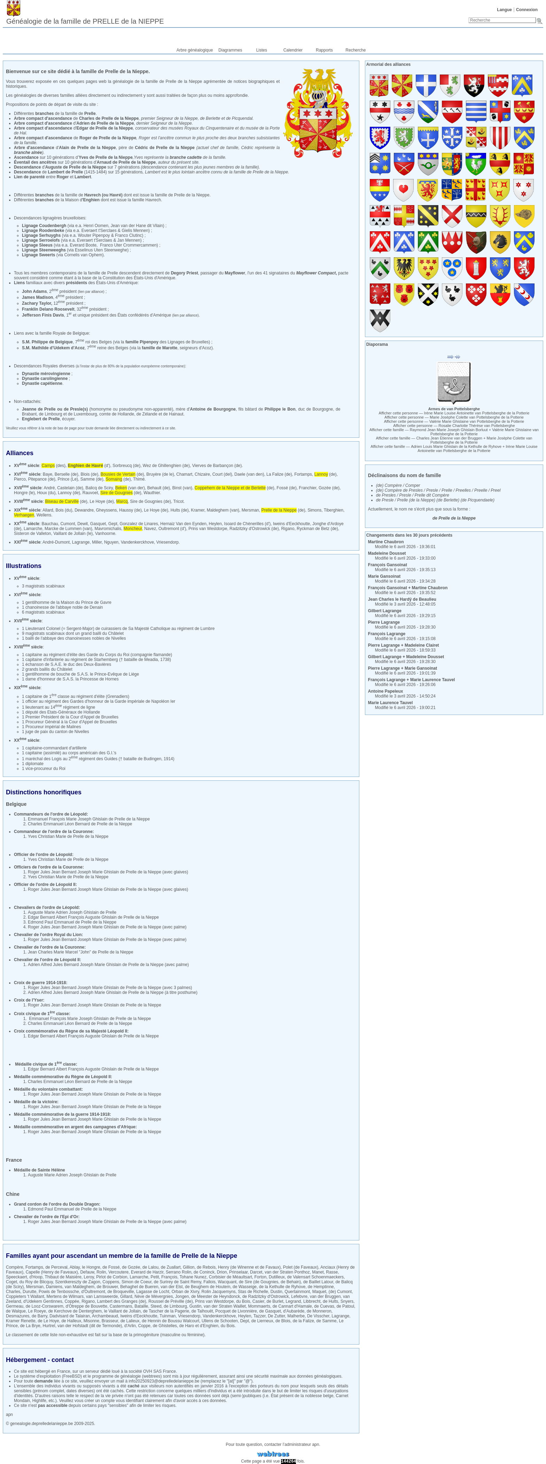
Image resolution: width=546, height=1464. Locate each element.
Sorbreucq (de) (126, 465)
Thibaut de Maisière (63, 1277)
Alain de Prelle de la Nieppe (87, 147)
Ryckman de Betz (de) (317, 528)
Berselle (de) (66, 474)
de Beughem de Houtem (207, 1286)
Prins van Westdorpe (207, 528)
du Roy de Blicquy (36, 1281)
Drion (222, 1272)
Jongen (182, 1296)
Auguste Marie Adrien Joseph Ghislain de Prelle (72, 912)
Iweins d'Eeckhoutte (291, 523)
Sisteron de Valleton (32, 533)
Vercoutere (118, 1272)
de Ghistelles (165, 1325)
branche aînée (28, 152)
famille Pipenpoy (141, 342)
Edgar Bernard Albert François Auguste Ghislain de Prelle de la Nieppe (93, 917)
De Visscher (318, 1316)
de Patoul (345, 1306)
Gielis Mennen (135, 230)
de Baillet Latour (318, 1281)
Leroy (89, 1277)
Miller (97, 542)
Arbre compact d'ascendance (43, 128)
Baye (47, 474)
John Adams (34, 291)
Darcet (256, 1272)
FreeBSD (71, 1376)
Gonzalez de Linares (139, 523)
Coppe (144, 1325)
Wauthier (151, 492)
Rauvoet (90, 492)
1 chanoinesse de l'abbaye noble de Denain (62, 607)
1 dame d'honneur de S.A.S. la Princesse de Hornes (70, 679)
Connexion (527, 9)
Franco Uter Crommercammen (128, 245)
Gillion (188, 1267)
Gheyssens (106, 510)
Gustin (195, 1306)
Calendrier (293, 50)
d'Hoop (35, 1277)
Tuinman (167, 1316)
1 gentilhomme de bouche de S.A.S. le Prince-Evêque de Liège (80, 674)
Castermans (121, 1306)
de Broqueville (121, 1291)
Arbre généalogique (195, 50)
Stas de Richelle (253, 1291)
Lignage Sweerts (38, 254)
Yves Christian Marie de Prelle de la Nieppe (68, 836)
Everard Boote (83, 245)
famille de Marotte (159, 347)
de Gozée (131, 1267)
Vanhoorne (105, 533)
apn (9, 1414)
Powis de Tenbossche (59, 1291)
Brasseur (110, 1320)
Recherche (355, 50)
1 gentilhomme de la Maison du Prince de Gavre (66, 602)
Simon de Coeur (136, 1281)
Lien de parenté (29, 176)
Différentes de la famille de (55, 113)
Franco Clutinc (128, 235)
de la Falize (303, 1320)
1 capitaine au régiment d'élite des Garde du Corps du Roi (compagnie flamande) (97, 654)
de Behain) (291, 1281)
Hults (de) (180, 510)
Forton (260, 1277)
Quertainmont (297, 1291)
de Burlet (275, 1301)
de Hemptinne (321, 1286)
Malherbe (296, 1316)
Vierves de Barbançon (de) (217, 465)
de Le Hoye (48, 1320)
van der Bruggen (325, 1296)
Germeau (14, 1306)
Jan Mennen (128, 240)
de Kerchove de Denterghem (75, 1311)
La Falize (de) (279, 474)
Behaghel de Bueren (139, 1286)
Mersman (250, 510)
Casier (258, 1301)
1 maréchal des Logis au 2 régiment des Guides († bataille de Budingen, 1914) (98, 758)
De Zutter (276, 1316)
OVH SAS (152, 1371)
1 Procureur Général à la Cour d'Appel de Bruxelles (69, 721)
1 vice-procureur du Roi (43, 768)
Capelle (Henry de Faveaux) (52, 1272)
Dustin (276, 1291)
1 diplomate (33, 763)
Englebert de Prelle (41, 418)
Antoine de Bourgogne (213, 409)
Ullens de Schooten (220, 1320)
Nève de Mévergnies (153, 1296)
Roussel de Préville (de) (170, 1301)
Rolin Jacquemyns (219, 1291)
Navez (150, 528)
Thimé (139, 479)
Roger (63, 176)
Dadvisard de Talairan (69, 1316)
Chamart (184, 474)
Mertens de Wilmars (65, 1296)
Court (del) (222, 474)
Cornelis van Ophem (83, 254)
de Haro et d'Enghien (198, 1325)
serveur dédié (98, 1371)
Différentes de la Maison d (57, 199)
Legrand (293, 1301)
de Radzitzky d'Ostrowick (265, 1296)
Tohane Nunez (193, 1277)
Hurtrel (48, 1325)
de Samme (327, 1320)
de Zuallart (171, 1267)
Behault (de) (158, 487)
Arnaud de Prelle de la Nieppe (126, 162)
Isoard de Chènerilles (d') (247, 523)
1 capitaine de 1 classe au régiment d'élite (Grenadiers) (75, 696)
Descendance (27, 167)
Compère (14, 1267)
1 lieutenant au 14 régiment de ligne (58, 707)
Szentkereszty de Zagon (77, 1281)
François (169, 1277)
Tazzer (260, 1316)
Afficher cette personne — (454, 413)
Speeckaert (16, 1277)
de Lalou (150, 1267)
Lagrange (81, 542)
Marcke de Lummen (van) (68, 528)
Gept (112, 523)
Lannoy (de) (69, 492)
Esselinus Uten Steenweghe (101, 250)
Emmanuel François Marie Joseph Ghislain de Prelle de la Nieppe (89, 819)
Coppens (110, 1281)
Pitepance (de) (41, 479)
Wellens (44, 515)
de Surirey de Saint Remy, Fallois (185, 1281)
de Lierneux (262, 1320)
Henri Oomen (96, 225)
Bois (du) (63, 510)
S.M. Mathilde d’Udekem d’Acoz (53, 347)
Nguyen (111, 542)
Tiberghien (333, 510)
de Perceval (56, 1267)
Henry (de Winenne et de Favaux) (249, 1267)
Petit (154, 1277)
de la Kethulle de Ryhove (282, 1286)
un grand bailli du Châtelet (99, 633)
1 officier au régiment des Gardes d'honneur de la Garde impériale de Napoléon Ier (98, 701)
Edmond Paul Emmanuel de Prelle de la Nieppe (72, 922)
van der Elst (171, 1286)
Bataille (141, 1306)
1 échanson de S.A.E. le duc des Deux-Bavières (66, 664)
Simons (314, 510)
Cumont (67, 523)
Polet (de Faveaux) (300, 1267)
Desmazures (17, 1316)
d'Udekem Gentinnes (42, 1301)
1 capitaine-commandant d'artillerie (54, 748)
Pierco (20, 479)
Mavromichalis (107, 528)
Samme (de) (91, 479)
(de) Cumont (340, 1291)
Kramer (197, 510)
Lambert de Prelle (65, 172)
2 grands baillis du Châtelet (47, 669)
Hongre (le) (24, 492)
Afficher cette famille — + (454, 432)
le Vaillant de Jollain (122, 1311)
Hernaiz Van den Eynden (183, 523)
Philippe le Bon (280, 409)
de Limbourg (175, 1306)
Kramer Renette (21, 1320)
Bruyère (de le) (160, 474)
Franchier (307, 487)
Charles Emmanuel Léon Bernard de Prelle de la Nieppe (80, 823)
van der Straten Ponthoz (287, 1272)
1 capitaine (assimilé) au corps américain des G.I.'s (69, 752)
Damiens (54, 1286)
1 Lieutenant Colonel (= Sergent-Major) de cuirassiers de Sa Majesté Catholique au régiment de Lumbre (118, 628)
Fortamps (303, 474)
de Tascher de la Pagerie (166, 1311)
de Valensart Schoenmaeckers (315, 1277)
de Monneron (319, 1311)
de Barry (39, 1316)
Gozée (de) (329, 487)
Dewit (82, 523)
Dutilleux (277, 1277)
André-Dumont (56, 542)
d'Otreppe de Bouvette (86, 1306)
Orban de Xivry (185, 1291)
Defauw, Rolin (93, 1272)
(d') (89, 465)
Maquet (319, 1291)
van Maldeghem (79, 1286)
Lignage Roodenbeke (43, 230)
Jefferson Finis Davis (43, 315)
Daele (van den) (249, 474)
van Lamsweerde (102, 1296)
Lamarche (33, 528)
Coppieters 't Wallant (25, 1296)
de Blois (282, 1320)
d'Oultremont (93, 1291)
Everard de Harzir (147, 1272)
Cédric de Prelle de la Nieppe (165, 147)
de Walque (16, 1311)
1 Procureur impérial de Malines (51, 726)
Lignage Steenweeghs (44, 250)
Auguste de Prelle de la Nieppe (75, 167)
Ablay (75, 1267)
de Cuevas (324, 1306)
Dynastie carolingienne (45, 378)
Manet (317, 1272)
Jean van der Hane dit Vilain (137, 225)
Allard (47, 510)
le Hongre (91, 1267)
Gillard (126, 1296)
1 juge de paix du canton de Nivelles (55, 731)
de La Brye (30, 1325)
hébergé (42, 1371)
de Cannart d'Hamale (292, 1306)
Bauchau (49, 523)
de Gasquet (270, 1311)
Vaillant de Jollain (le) (73, 533)
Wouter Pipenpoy (94, 235)
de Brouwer (107, 1286)
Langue (504, 9)
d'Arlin (130, 1325)
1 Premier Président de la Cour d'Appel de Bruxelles (70, 717)
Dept (244, 1320)
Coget (11, 1281)
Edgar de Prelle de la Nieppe (105, 128)
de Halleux (71, 1320)
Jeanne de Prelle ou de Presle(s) (55, 409)
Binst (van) (182, 487)
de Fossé (110, 1267)
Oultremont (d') (172, 528)
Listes (261, 50)
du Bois (243, 1301)
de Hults (330, 1301)
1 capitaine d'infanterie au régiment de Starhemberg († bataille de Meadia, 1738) (96, 659)
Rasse (332, 1272)
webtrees (152, 1376)
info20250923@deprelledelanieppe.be (164, 1381)
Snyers (347, 1301)
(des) (53, 465)
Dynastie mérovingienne (46, 373)
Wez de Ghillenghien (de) (166, 465)
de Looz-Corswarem (44, 1306)
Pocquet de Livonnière (236, 1311)
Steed (155, 1306)
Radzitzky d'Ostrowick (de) (254, 528)
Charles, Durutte (21, 1291)
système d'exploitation (40, 1376)
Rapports (324, 50)
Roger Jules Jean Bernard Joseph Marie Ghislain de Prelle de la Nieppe (94, 872)
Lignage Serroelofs (41, 240)
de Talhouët (202, 1311)
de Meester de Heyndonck (215, 1296)
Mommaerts (259, 1306)
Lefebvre (299, 1296)
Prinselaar (238, 1272)
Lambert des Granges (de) (121, 1301)
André (49, 487)
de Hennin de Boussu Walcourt (170, 1320)
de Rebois (206, 1267)
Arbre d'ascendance (34, 147)
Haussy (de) (130, 510)
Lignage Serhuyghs (41, 235)
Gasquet (98, 523)
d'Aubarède (293, 1311)
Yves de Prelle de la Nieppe (106, 157)
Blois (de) (89, 474)
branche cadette (186, 157)
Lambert (83, 176)
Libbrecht (311, 1301)
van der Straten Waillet (225, 1306)
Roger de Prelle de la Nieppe (107, 137)
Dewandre (84, 510)
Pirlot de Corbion (111, 1277)
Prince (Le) (67, 479)
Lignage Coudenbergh (44, 225)
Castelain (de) (70, 487)
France (63, 1371)
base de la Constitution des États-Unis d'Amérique (128, 277)
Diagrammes (230, 50)
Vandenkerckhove (137, 542)
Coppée (71, 1301)
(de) (122, 474)
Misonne (91, 1320)
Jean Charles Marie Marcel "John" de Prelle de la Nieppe (80, 952)
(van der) (130, 487)
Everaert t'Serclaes (99, 230)
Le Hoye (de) (101, 501)
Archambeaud (105, 1316)
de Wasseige (245, 1286)
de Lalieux (130, 1320)
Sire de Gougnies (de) (150, 501)
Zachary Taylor (36, 303)
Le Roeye (37, 1311)
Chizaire (202, 474)
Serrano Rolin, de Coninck (190, 1272)
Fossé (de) (286, 487)
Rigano (287, 528)
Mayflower (235, 273)
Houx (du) (46, 492)
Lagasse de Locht (152, 1291)
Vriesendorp (167, 542)
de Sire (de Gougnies (258, 1281)
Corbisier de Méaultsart (230, 1277)
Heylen (215, 523)
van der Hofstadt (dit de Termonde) (89, 1325)
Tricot (178, 501)
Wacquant (227, 1281)
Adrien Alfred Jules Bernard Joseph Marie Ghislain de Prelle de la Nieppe (96, 964)
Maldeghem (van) (223, 510)
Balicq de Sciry (99, 487)
